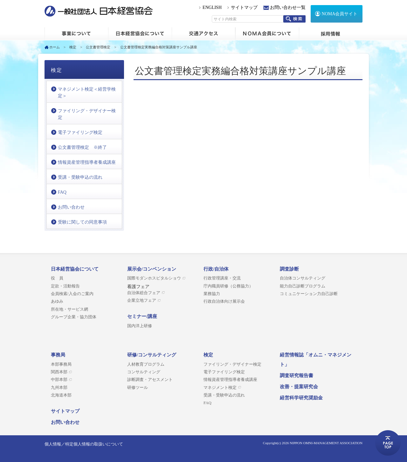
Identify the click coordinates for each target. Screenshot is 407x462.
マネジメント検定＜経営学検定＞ (87, 92)
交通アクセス (203, 33)
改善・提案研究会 (299, 386)
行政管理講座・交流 (222, 278)
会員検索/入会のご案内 (72, 294)
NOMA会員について (267, 33)
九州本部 (59, 387)
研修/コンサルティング (151, 354)
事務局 (58, 354)
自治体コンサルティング (302, 278)
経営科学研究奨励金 (301, 397)
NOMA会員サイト (340, 13)
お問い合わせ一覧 (288, 7)
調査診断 (289, 269)
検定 (72, 47)
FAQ (62, 192)
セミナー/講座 (142, 316)
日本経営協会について (140, 33)
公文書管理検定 (98, 47)
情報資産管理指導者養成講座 (87, 162)
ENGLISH (212, 7)
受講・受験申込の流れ (80, 177)
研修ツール (137, 387)
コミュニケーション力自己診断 (309, 294)
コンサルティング (143, 372)
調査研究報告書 (296, 375)
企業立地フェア (141, 300)
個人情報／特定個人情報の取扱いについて (84, 444)
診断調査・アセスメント (150, 379)
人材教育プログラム (145, 364)
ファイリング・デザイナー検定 (87, 114)
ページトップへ (388, 443)
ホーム (76, 33)
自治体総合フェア (143, 293)
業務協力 (212, 294)
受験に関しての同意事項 (82, 222)
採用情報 (330, 33)
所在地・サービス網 (69, 309)
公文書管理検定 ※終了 (82, 147)
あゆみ (57, 301)
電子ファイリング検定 (80, 132)
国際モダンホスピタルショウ (154, 278)
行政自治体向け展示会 (224, 301)
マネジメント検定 (220, 387)
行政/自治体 (216, 269)
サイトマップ (244, 7)
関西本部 (59, 372)
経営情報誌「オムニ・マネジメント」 (315, 359)
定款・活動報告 (65, 286)
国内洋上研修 (139, 326)
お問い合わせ (71, 207)
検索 (294, 19)
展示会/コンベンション (151, 269)
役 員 (57, 278)
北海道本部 (61, 395)
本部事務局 (61, 364)
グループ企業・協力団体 (73, 317)
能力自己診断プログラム (302, 286)
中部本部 (59, 379)
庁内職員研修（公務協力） (228, 286)
